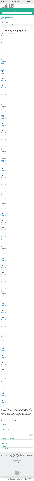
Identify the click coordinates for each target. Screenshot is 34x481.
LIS (8, 6)
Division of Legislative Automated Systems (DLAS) (17, 479)
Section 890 (3, 357)
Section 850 (3, 343)
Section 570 (3, 246)
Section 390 (3, 184)
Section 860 (3, 347)
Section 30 (3, 45)
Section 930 (3, 374)
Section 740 (3, 305)
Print (14, 24)
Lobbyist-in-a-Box (20, 477)
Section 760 (3, 312)
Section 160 (3, 97)
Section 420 (3, 194)
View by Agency (5, 429)
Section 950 (3, 381)
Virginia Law (17, 10)
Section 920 (3, 367)
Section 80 (3, 66)
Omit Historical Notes (13, 420)
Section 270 (3, 135)
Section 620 (3, 264)
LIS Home (14, 477)
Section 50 (3, 56)
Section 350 (3, 167)
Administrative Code (6, 13)
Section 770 (3, 316)
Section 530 (3, 232)
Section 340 (3, 163)
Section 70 (3, 63)
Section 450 (3, 205)
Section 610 (3, 260)
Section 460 (3, 208)
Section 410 (3, 191)
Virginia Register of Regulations (17, 461)
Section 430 (3, 198)
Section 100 (3, 77)
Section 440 (3, 201)
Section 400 (3, 187)
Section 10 (3, 35)
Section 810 (3, 329)
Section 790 (3, 322)
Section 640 (3, 271)
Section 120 (3, 84)
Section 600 (3, 257)
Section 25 (3, 42)
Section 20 (3, 39)
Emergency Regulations (7, 430)
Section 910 (3, 364)
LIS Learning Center (8, 1)
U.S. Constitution (17, 462)
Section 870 (3, 350)
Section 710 (3, 295)
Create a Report (10, 24)
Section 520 (3, 229)
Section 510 (3, 226)
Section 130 (3, 87)
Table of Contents (4, 18)
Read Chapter (11, 33)
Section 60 (3, 59)
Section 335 (3, 160)
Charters (4, 441)
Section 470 (3, 212)
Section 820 (3, 333)
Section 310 (3, 149)
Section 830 (3, 336)
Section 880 (3, 354)
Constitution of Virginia (8, 438)
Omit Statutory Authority (5, 420)
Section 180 (3, 104)
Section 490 (3, 219)
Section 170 (3, 101)
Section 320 (3, 153)
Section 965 (3, 388)
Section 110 (3, 80)
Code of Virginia (6, 424)
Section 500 (3, 222)
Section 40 (3, 52)
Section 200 (3, 111)
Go (31, 26)
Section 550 (3, 239)
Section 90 (3, 70)
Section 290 (3, 142)
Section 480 (3, 215)
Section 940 (3, 378)
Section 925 (3, 371)
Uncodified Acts (6, 449)
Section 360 (3, 170)
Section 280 (3, 139)
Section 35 (3, 49)
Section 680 (3, 284)
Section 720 (3, 298)
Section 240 (3, 125)
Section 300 (3, 146)
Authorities (5, 443)
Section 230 (3, 122)
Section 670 (3, 281)
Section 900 (3, 361)
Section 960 (3, 385)
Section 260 (3, 132)
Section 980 (3, 395)
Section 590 (3, 253)
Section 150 (3, 94)
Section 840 (3, 340)
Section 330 (3, 156)
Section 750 (3, 309)
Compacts (4, 446)
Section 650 (3, 274)
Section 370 (3, 174)
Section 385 (3, 180)
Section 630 (3, 267)
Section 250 (3, 129)
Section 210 (3, 115)
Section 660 (3, 277)
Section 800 (3, 326)
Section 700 (3, 291)
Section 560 (3, 243)
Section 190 (3, 108)
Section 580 (3, 250)
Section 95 (3, 73)
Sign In (26, 479)
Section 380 (3, 177)
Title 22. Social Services (12, 18)
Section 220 (3, 118)
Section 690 (3, 288)
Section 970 (3, 392)
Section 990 (3, 399)
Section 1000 (3, 402)
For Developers (17, 464)
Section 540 (3, 236)
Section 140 (3, 90)
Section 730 (3, 302)
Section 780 (3, 319)
